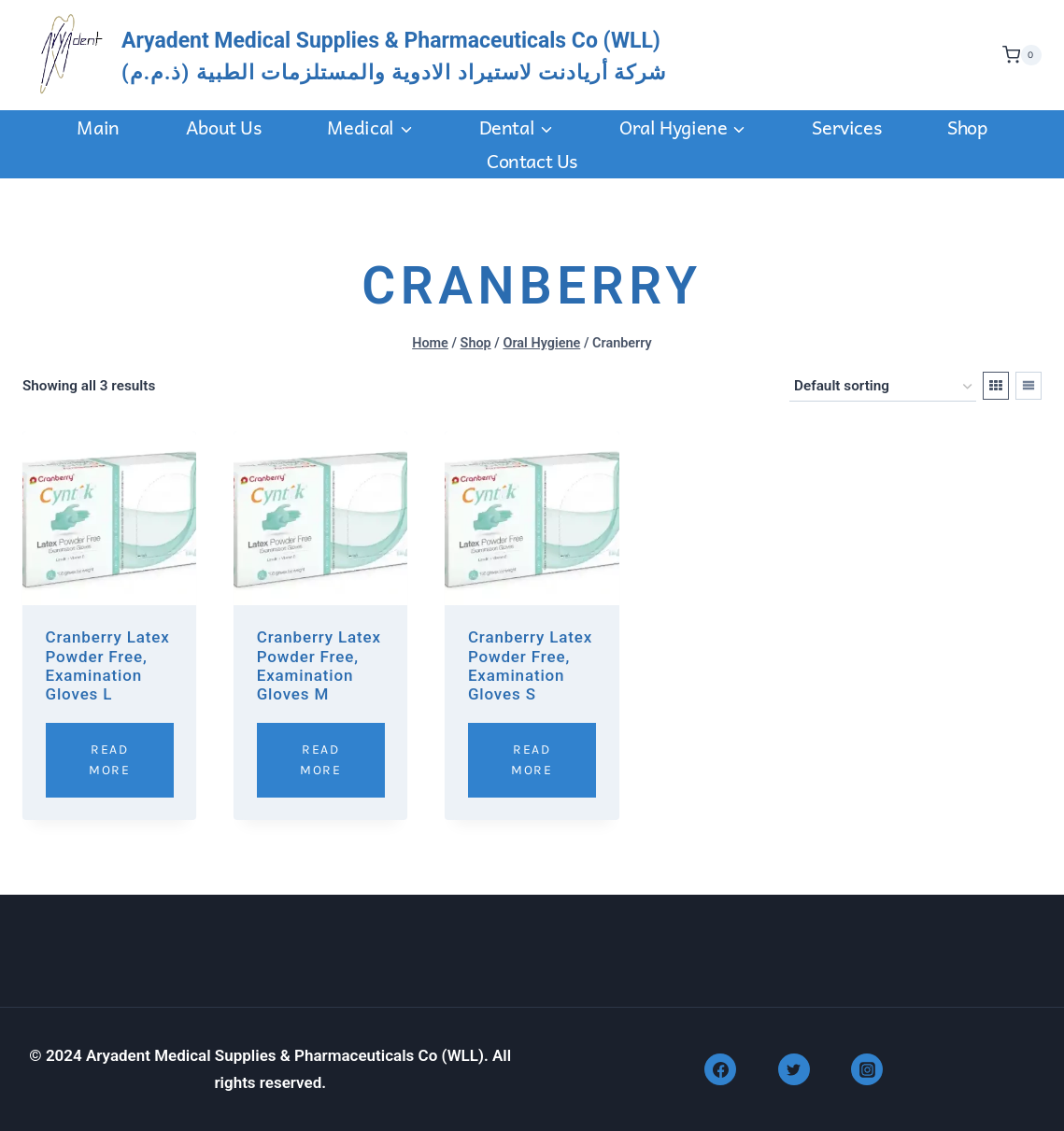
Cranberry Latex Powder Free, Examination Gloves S (530, 665)
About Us (224, 127)
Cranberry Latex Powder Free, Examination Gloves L (108, 665)
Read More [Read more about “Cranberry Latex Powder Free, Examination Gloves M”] (320, 760)
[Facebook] (720, 1069)
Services (846, 127)
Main (98, 127)
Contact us (532, 161)
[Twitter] (794, 1069)
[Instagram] (867, 1069)
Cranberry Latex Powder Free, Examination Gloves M (319, 665)
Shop (966, 127)
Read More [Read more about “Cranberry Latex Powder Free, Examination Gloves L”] (109, 760)
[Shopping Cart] (1017, 55)
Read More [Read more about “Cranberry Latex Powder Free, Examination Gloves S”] (531, 760)
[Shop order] (882, 387)
